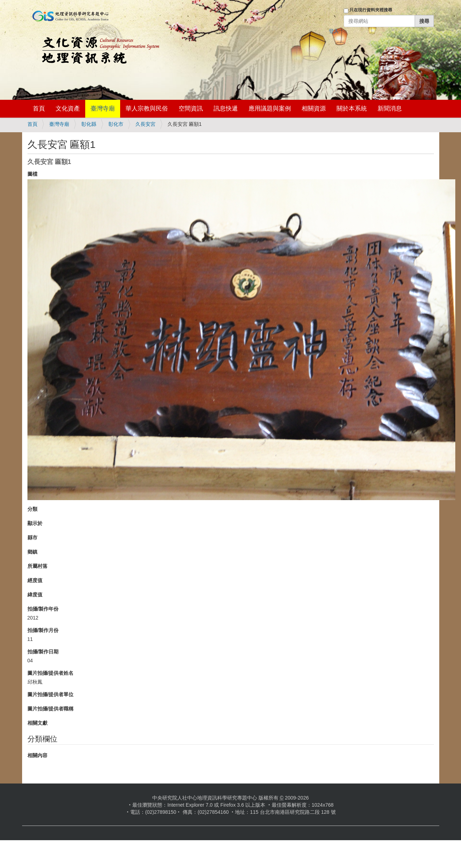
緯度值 (34, 594)
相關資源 (314, 108)
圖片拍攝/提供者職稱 (50, 708)
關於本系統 (352, 108)
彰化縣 (88, 124)
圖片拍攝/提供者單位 (50, 694)
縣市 (32, 537)
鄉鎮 (32, 552)
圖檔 (32, 174)
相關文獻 (37, 723)
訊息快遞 (226, 108)
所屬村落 (37, 566)
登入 (334, 31)
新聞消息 (390, 108)
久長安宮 (145, 124)
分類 (32, 509)
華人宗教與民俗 (147, 108)
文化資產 (68, 108)
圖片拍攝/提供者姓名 (50, 673)
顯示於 (34, 523)
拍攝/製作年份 (43, 609)
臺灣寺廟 (103, 108)
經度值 (34, 580)
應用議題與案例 (270, 108)
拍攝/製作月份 (43, 630)
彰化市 (115, 124)
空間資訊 (191, 108)
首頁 (39, 108)
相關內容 (37, 755)
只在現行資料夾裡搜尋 (370, 9)
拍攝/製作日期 (43, 651)
